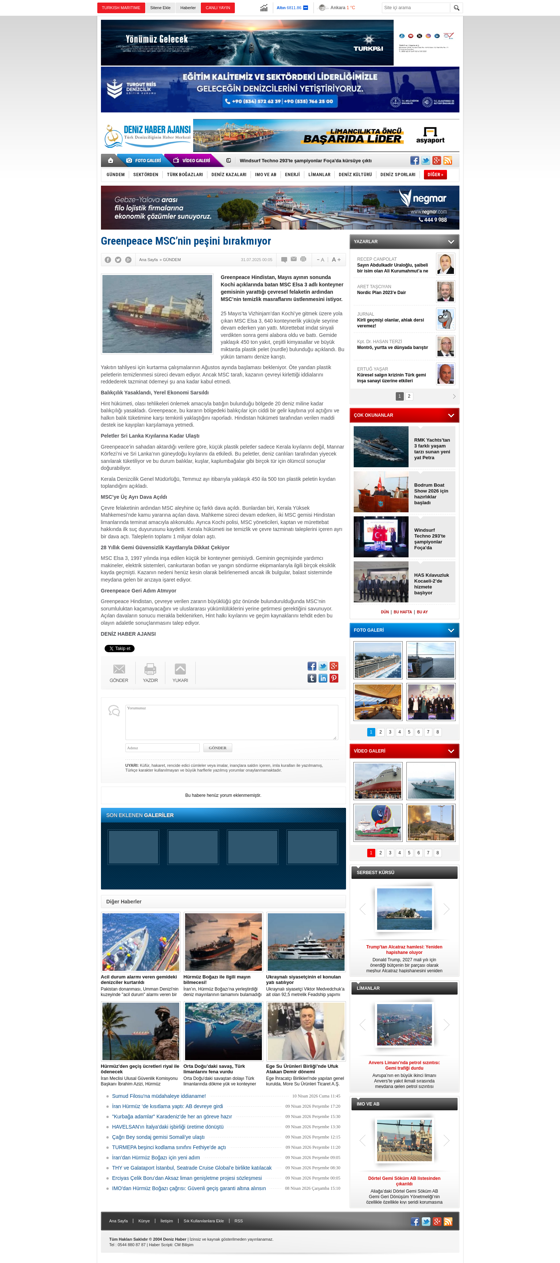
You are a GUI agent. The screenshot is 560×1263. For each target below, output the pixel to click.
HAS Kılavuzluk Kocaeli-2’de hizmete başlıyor (431, 583)
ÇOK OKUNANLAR (373, 415)
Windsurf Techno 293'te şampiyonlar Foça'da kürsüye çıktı (306, 160)
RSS (238, 1221)
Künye (144, 1221)
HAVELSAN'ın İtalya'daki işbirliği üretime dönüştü (168, 1127)
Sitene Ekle (160, 7)
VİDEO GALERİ (370, 751)
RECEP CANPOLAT (395, 265)
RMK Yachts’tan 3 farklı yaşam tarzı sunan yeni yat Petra (432, 448)
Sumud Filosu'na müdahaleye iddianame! (159, 1096)
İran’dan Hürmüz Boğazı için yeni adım (156, 1157)
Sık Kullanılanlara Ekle (204, 1221)
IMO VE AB (368, 1104)
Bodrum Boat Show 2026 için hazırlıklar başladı (431, 493)
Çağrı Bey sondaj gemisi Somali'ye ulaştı (158, 1137)
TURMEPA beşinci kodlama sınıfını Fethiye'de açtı (169, 1147)
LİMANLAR (368, 988)
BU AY (422, 612)
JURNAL (395, 320)
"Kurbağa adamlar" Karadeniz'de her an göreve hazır (172, 1116)
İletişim (167, 1221)
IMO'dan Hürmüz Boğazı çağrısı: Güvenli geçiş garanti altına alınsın (189, 1188)
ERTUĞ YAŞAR (395, 375)
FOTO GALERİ (369, 630)
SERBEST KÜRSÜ (376, 872)
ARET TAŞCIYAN (395, 290)
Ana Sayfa (118, 1221)
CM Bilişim (183, 1244)
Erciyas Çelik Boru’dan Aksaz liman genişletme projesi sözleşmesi (187, 1178)
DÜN (385, 612)
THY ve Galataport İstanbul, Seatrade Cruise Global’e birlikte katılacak (192, 1168)
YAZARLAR (366, 241)
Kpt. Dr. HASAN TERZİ (395, 344)
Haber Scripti (160, 1244)
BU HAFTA (403, 612)
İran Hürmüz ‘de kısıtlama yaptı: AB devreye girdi (167, 1106)
